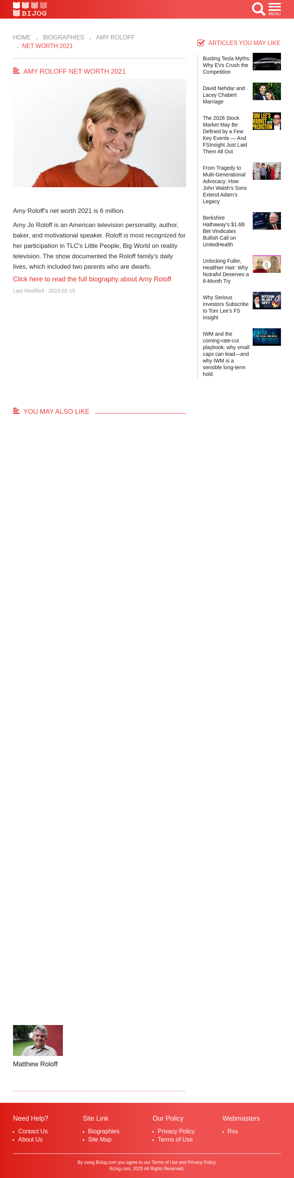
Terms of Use (175, 1139)
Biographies (62, 37)
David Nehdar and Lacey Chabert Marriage (224, 95)
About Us (30, 1139)
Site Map (100, 1139)
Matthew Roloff (35, 1064)
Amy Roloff (114, 37)
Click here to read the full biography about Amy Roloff (92, 279)
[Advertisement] (99, 354)
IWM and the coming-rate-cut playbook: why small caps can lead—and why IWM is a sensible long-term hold (226, 354)
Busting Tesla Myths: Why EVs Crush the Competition (226, 65)
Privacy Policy (176, 1131)
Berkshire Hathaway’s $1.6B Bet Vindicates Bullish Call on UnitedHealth (224, 231)
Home (22, 37)
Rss (233, 1131)
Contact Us (33, 1131)
